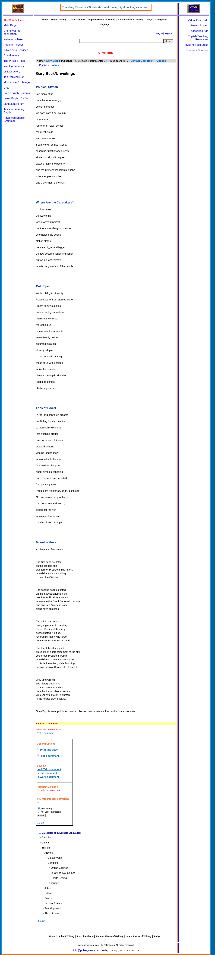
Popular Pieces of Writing (101, 19)
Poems (55, 65)
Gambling (52, 862)
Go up (40, 822)
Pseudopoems (52, 908)
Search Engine (199, 25)
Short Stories (51, 913)
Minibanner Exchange (17, 82)
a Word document (48, 777)
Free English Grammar (17, 93)
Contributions (11, 55)
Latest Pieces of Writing (130, 19)
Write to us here (13, 39)
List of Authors (77, 19)
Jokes (47, 888)
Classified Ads (199, 30)
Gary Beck (52, 60)
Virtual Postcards (198, 20)
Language (52, 883)
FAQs (149, 19)
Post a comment (45, 733)
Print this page (49, 749)
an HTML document (49, 769)
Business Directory (197, 50)
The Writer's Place (14, 60)
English (43, 65)
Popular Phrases (14, 44)
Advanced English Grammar (14, 119)
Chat (6, 87)
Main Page (10, 25)
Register (168, 33)
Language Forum (14, 103)
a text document (47, 773)
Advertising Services (16, 50)
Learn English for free (16, 98)
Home (44, 19)
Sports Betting (58, 878)
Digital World (54, 857)
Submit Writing (58, 19)
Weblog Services (14, 66)
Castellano (47, 837)
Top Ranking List (14, 76)
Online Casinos (58, 868)
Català (44, 842)
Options (161, 60)
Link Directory (12, 71)
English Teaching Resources (198, 38)
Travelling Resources (195, 44)
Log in (159, 33)
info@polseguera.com (86, 950)
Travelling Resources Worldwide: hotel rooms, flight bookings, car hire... (106, 7)
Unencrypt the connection (12, 32)
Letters (47, 893)
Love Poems (54, 903)
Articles (48, 852)
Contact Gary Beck (141, 60)
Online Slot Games (63, 873)
